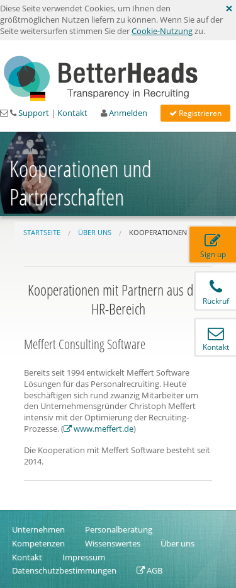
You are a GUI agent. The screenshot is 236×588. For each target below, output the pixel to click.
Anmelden (129, 112)
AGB (149, 570)
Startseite (41, 232)
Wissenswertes (112, 543)
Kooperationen (158, 232)
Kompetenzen (38, 543)
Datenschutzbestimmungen (64, 570)
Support (34, 112)
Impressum (83, 557)
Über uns (94, 232)
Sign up (213, 246)
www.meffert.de (98, 428)
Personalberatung (118, 529)
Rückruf (216, 292)
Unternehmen (38, 529)
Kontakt (73, 112)
